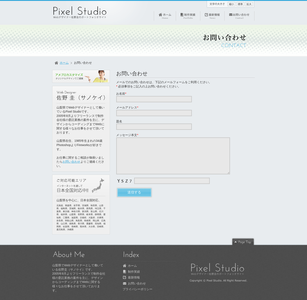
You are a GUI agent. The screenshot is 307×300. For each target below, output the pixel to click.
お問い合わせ (132, 73)
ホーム (64, 62)
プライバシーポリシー (137, 289)
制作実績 (134, 271)
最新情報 (134, 277)
